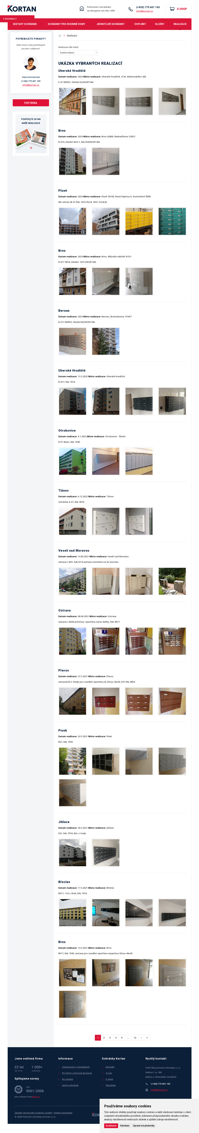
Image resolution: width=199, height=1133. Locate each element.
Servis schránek (70, 1085)
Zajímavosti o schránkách (76, 1066)
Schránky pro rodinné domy (66, 24)
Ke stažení (67, 1079)
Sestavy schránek (25, 24)
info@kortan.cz (144, 11)
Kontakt (110, 1066)
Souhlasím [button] (111, 1125)
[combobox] (78, 52)
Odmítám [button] (124, 1125)
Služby (159, 24)
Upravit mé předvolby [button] (143, 1125)
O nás (109, 1073)
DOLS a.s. (36, 1096)
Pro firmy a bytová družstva (77, 1073)
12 (135, 1037)
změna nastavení (63, 1112)
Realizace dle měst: (68, 47)
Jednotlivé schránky (110, 24)
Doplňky (140, 24)
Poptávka (30, 103)
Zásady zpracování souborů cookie (33, 1112)
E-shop (178, 9)
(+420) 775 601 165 (148, 7)
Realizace (180, 24)
